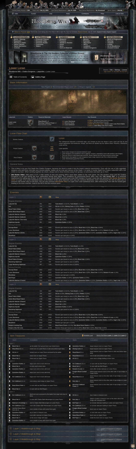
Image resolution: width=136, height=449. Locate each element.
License (124, 70)
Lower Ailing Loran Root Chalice (103, 125)
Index (16, 13)
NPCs (85, 44)
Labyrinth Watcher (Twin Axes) (18, 219)
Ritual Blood (41, 121)
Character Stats (41, 41)
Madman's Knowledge (19, 403)
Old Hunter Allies (18, 175)
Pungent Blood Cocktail (80, 371)
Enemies (86, 41)
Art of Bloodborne (113, 46)
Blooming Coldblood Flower (46, 123)
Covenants (39, 44)
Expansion (17, 41)
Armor (62, 44)
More (73, 62)
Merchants (87, 43)
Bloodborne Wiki (15, 71)
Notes (68, 13)
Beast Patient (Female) (15, 259)
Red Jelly (75, 381)
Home (16, 39)
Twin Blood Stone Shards (81, 325)
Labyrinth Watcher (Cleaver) (17, 214)
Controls (17, 48)
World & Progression (114, 39)
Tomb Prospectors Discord (110, 59)
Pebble (82, 206)
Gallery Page (40, 77)
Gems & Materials (66, 48)
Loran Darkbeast (69, 124)
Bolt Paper (76, 403)
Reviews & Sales (20, 43)
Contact (33, 13)
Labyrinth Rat (13, 204)
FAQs (102, 13)
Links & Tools (120, 13)
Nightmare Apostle (14, 222)
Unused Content (113, 48)
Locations (86, 46)
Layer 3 (123, 335)
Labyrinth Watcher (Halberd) (17, 217)
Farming (110, 41)
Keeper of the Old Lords (16, 328)
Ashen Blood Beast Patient (17, 211)
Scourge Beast (13, 227)
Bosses (86, 39)
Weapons (63, 39)
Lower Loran (12, 122)
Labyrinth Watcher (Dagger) (17, 304)
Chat (50, 13)
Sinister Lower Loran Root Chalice (114, 124)
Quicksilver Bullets (60, 222)
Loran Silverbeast (70, 121)
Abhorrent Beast (69, 123)
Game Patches (19, 44)
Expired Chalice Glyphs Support (106, 32)
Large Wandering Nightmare (17, 264)
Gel (10, 206)
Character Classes (42, 39)
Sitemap (22, 39)
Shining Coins (69, 206)
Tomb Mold (58, 204)
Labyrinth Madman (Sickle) (17, 232)
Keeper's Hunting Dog (15, 325)
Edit (111, 70)
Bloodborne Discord (107, 56)
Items (62, 46)
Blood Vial (81, 209)
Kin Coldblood (77, 363)
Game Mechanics (20, 46)
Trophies (110, 43)
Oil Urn (57, 206)
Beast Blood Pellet (17, 385)
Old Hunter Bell (108, 176)
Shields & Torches (66, 43)
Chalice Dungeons (89, 48)
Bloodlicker (12, 235)
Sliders (38, 46)
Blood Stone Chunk (61, 325)
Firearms (63, 41)
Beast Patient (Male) (15, 209)
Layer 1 (110, 335)
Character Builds (42, 43)
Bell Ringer (12, 277)
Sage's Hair (116, 232)
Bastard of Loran (108, 230)
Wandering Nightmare (15, 262)
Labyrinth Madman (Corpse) (17, 280)
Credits (109, 44)
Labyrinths (40, 71)
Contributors (85, 13)
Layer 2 (116, 335)
